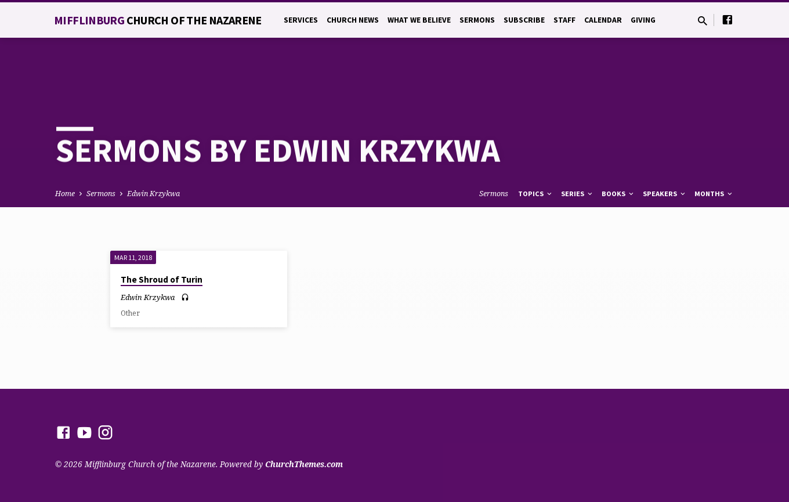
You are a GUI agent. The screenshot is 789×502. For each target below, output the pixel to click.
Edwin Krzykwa (153, 154)
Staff (564, 20)
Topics (535, 154)
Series (577, 154)
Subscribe (524, 20)
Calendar (603, 20)
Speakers (665, 154)
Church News (353, 20)
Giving (643, 20)
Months (714, 154)
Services (301, 20)
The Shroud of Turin (161, 239)
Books (618, 154)
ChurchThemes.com (304, 464)
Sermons (477, 20)
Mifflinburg (158, 20)
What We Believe (419, 20)
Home (65, 154)
